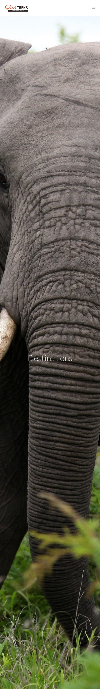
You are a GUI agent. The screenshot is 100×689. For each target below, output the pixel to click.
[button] (93, 8)
